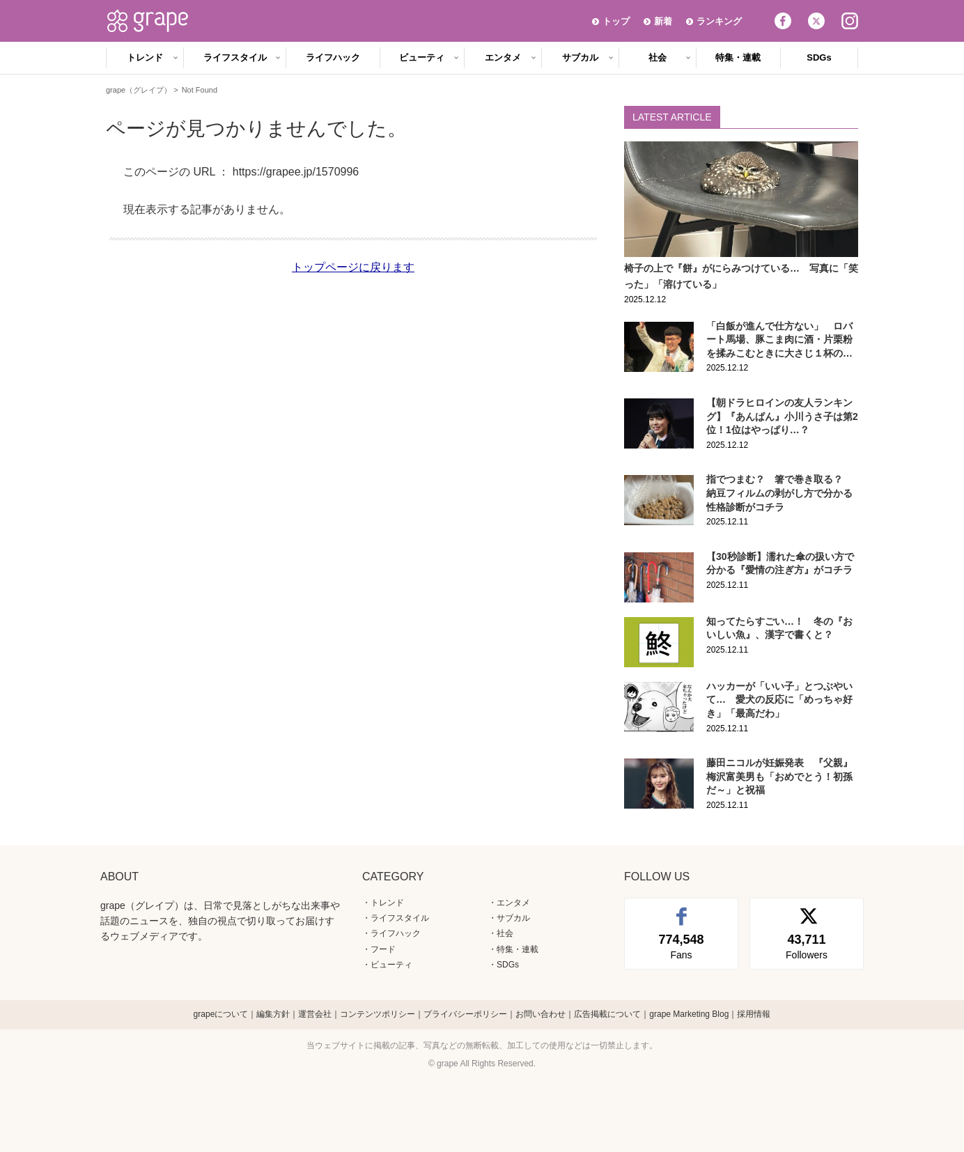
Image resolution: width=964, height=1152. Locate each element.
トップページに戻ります (353, 267)
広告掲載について (607, 1014)
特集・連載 (738, 57)
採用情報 (753, 1014)
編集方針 (273, 1014)
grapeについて (221, 1014)
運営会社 (315, 1014)
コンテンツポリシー (377, 1014)
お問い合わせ (540, 1014)
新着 (663, 21)
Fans (681, 945)
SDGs (819, 57)
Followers (806, 945)
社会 (657, 57)
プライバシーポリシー (465, 1014)
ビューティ (421, 57)
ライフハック (333, 57)
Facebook (783, 21)
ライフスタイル (235, 57)
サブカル (580, 57)
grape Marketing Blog (689, 1014)
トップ (616, 21)
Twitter (816, 21)
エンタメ (503, 57)
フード (383, 949)
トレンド (145, 57)
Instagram (849, 21)
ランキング (719, 21)
